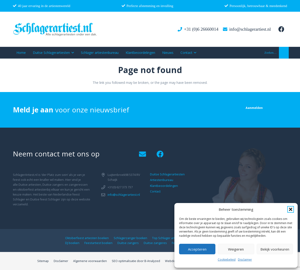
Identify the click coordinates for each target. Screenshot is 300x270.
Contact (155, 191)
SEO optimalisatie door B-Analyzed (136, 261)
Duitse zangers (128, 243)
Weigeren (236, 249)
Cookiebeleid (227, 260)
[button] (290, 209)
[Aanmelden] (254, 108)
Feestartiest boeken (98, 243)
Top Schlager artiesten (168, 238)
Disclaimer (245, 260)
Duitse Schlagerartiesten (167, 174)
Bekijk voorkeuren (274, 249)
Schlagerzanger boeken (130, 238)
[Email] (142, 154)
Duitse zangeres (155, 243)
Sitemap (43, 261)
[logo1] (55, 29)
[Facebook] (281, 29)
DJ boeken (72, 243)
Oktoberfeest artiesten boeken (87, 238)
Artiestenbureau (161, 180)
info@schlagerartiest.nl (124, 195)
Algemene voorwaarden (90, 261)
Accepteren (197, 249)
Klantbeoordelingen (164, 186)
